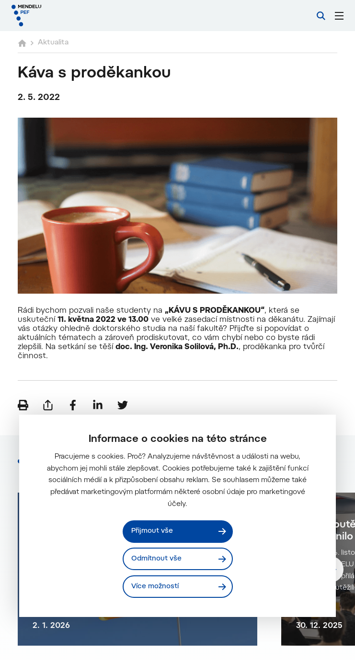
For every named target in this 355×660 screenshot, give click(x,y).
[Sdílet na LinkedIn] (97, 405)
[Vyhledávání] (321, 15)
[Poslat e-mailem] (48, 405)
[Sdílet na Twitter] (122, 405)
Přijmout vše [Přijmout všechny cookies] (152, 531)
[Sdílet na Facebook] (73, 405)
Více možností (155, 586)
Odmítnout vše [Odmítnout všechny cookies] (156, 558)
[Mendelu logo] (60, 15)
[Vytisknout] (23, 405)
